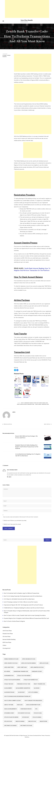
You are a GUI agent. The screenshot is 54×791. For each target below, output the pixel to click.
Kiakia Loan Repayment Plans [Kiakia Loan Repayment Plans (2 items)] (33, 706)
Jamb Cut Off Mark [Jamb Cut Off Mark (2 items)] (8, 706)
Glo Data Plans (6, 638)
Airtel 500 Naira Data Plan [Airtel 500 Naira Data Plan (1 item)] (28, 661)
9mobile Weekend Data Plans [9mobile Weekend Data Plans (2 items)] (11, 661)
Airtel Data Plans (7, 633)
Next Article (47, 426)
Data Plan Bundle (26, 20)
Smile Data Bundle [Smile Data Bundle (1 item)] (20, 723)
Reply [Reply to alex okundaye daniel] (10, 479)
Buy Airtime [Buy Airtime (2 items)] (7, 673)
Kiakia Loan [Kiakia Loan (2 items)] (19, 706)
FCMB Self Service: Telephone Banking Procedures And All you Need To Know (24, 610)
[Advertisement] (27, 9)
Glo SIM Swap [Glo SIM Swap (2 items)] (21, 694)
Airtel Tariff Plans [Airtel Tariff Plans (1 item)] (22, 669)
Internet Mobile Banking (6, 56)
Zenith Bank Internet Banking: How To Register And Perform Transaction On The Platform (32, 270)
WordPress (27, 739)
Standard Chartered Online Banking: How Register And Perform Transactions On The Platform (26, 448)
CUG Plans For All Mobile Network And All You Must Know (19, 601)
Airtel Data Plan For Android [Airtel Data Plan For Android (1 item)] (28, 665)
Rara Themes (42, 737)
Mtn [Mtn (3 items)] (36, 711)
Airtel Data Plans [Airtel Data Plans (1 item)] (44, 665)
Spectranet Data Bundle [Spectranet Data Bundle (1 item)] (10, 727)
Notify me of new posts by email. (12, 526)
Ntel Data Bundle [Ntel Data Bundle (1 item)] (37, 719)
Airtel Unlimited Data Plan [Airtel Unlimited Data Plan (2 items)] (36, 669)
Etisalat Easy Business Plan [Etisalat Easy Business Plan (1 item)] (31, 681)
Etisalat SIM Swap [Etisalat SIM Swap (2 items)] (8, 686)
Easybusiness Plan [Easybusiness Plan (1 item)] (8, 677)
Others (4, 647)
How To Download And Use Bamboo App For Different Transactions (21, 595)
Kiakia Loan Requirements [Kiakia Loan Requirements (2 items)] (10, 711)
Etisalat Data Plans (8, 636)
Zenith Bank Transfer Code (42, 406)
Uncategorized (6, 650)
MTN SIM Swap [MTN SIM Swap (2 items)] (25, 719)
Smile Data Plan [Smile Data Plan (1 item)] (32, 723)
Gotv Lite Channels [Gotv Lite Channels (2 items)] (33, 694)
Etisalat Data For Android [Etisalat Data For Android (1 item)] (23, 677)
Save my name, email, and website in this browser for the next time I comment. (20, 519)
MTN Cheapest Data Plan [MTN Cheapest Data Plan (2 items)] (24, 715)
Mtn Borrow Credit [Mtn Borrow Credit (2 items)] (9, 715)
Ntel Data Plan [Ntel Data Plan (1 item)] (8, 723)
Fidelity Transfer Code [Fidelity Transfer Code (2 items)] (39, 686)
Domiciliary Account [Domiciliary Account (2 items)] (37, 673)
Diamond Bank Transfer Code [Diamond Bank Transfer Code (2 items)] (21, 673)
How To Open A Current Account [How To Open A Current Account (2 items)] (12, 702)
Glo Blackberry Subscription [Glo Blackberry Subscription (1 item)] (23, 690)
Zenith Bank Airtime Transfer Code (25, 406)
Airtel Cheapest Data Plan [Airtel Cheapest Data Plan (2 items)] (10, 665)
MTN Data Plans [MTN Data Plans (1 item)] (38, 715)
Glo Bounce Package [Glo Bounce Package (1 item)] (9, 694)
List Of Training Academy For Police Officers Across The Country (21, 604)
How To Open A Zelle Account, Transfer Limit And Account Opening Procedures (25, 617)
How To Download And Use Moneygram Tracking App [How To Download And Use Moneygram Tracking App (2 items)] (17, 698)
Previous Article (7, 426)
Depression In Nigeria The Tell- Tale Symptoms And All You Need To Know (23, 607)
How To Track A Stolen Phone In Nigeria (14, 623)
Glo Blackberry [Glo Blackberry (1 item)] (8, 690)
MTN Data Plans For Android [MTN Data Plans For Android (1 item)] (11, 719)
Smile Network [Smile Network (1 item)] (43, 723)
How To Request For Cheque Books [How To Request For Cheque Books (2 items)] (33, 702)
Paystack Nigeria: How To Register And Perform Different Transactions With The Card (26, 620)
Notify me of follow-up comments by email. (15, 522)
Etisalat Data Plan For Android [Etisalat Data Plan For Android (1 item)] (12, 681)
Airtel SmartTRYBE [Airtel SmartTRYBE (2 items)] (9, 669)
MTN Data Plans (7, 644)
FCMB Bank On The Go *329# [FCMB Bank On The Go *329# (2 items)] (23, 686)
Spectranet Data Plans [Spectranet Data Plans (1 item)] (26, 727)
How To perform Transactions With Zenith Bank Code (34, 404)
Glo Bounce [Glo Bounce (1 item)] (36, 690)
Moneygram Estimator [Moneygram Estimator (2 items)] (26, 711)
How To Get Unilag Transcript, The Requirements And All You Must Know (23, 598)
